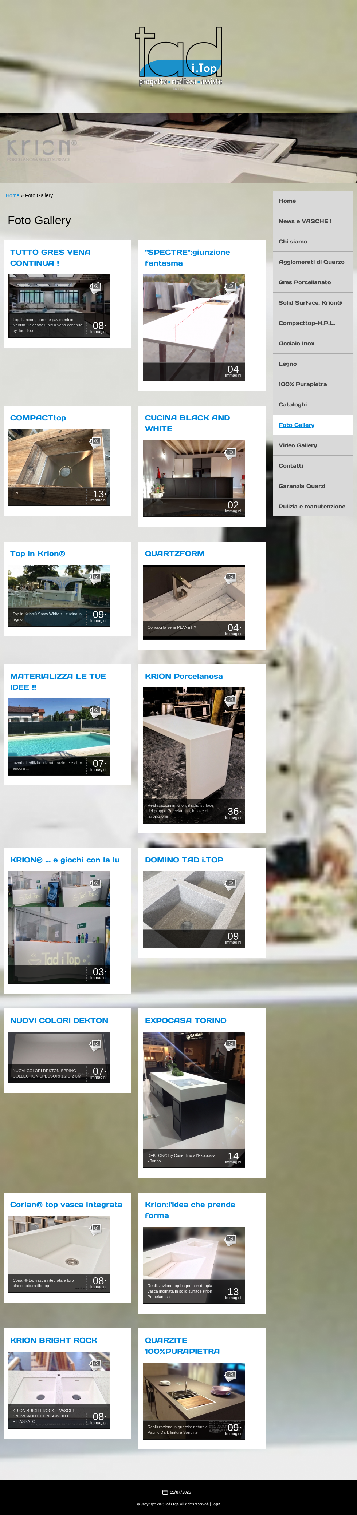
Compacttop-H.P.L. (307, 323)
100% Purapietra (303, 384)
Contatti (291, 465)
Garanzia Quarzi (302, 486)
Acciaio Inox (296, 343)
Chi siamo (293, 241)
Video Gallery (298, 445)
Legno (288, 363)
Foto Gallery (296, 424)
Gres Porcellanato (305, 282)
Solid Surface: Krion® (310, 302)
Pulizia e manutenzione (312, 506)
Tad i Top (178, 88)
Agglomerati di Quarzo (312, 261)
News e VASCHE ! (305, 221)
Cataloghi (293, 404)
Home (12, 195)
